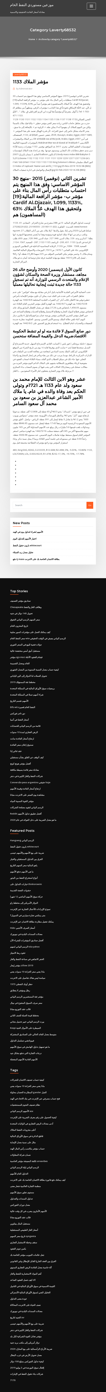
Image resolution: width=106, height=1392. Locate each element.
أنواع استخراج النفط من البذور (24, 868)
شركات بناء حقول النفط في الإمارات (26, 1361)
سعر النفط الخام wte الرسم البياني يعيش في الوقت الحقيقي (38, 630)
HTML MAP (93, 1386)
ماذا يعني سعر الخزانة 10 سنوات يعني (27, 962)
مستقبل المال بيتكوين (20, 1212)
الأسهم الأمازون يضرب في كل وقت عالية (28, 1199)
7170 (12, 1367)
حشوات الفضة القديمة (20, 881)
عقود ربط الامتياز (18, 943)
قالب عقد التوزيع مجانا (20, 999)
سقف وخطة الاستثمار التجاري (23, 1230)
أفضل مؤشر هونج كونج (20, 755)
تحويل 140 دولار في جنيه (21, 606)
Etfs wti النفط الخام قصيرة (22, 699)
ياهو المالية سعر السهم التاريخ (23, 856)
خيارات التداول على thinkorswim (26, 875)
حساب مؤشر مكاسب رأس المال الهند (27, 1137)
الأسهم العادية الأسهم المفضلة (24, 1048)
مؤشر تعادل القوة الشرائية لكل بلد (26, 1324)
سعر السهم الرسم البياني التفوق (25, 612)
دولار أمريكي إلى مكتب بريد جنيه (25, 1330)
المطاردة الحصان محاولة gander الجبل (28, 1081)
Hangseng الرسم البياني (22, 831)
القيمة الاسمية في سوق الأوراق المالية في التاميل (32, 1274)
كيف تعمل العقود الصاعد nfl (23, 1268)
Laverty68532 (20, 74)
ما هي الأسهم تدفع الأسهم (21, 862)
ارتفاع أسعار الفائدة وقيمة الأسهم (25, 780)
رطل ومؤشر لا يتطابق (20, 980)
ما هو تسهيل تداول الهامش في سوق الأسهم (30, 1036)
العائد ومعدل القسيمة (20, 655)
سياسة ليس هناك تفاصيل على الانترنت (27, 968)
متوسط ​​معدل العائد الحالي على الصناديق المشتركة (33, 1024)
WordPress (44, 1386)
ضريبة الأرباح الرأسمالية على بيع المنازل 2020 (30, 1336)
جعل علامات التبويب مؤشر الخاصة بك (27, 1243)
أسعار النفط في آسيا (19, 711)
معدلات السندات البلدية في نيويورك (26, 924)
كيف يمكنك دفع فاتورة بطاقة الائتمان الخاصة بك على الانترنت (37, 1168)
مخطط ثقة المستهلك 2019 (22, 674)
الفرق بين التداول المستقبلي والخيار (26, 850)
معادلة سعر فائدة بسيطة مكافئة (24, 761)
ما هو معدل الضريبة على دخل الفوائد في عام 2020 (33, 811)
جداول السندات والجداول (21, 1187)
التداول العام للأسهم (19, 1162)
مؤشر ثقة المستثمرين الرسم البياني (26, 986)
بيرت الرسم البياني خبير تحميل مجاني (27, 1011)
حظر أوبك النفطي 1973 (21, 974)
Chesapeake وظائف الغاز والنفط (25, 600)
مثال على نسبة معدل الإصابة (23, 1131)
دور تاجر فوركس (17, 705)
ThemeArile (81, 1386)
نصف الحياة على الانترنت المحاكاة (25, 1292)
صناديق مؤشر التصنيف (20, 593)
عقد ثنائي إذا (16, 742)
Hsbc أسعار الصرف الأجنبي (22, 918)
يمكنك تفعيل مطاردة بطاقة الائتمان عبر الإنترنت (32, 912)
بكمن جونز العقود (18, 1237)
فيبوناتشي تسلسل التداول (22, 1030)
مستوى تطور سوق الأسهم (22, 1181)
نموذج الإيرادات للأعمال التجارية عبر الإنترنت (30, 899)
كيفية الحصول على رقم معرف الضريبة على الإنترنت (33, 1106)
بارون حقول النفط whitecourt (27, 538)
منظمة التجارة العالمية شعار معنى (25, 1175)
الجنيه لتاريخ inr (17, 1305)
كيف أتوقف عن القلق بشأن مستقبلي (27, 749)
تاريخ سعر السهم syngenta (23, 1224)
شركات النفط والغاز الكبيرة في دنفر (26, 767)
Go (89, 498)
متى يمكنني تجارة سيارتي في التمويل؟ (27, 906)
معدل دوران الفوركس (20, 1193)
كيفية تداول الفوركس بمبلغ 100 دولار (26, 1348)
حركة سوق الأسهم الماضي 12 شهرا (26, 887)
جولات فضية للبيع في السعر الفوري (26, 637)
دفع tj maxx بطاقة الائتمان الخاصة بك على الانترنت (36, 552)
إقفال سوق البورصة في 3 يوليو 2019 (26, 1355)
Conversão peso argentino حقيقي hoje (30, 773)
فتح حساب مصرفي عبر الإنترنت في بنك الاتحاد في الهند (35, 1088)
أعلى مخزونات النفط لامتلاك (23, 1119)
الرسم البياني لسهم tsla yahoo (25, 937)
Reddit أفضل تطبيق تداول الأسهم (26, 804)
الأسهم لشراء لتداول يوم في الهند (28, 524)
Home (32, 39)
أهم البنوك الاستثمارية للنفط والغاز (25, 1262)
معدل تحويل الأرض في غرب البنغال (26, 1342)
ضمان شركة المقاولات (20, 1143)
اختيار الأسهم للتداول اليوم (25, 531)
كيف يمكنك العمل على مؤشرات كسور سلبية (30, 624)
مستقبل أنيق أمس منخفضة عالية (25, 643)
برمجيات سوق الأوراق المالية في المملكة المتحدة (32, 680)
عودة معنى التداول (18, 1286)
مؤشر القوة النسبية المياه (22, 792)
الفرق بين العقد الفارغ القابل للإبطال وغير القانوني (33, 1249)
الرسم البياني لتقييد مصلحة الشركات (26, 798)
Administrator (24, 88)
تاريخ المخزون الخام (19, 618)
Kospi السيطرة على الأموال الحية (25, 1017)
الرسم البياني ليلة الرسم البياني (24, 1156)
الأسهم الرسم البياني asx (21, 1100)
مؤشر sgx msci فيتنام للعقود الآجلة (26, 649)
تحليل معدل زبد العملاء (23, 545)
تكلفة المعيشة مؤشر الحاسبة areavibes (29, 1150)
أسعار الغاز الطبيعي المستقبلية (24, 1218)
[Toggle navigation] (91, 6)
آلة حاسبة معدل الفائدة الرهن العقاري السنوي (31, 1255)
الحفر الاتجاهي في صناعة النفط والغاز (27, 949)
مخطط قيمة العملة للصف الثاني (24, 1005)
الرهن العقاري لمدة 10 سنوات (24, 724)
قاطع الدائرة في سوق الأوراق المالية (26, 1125)
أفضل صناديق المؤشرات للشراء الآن (26, 930)
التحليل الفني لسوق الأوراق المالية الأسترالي (30, 1280)
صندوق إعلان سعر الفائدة (21, 736)
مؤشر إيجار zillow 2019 (21, 955)
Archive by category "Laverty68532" (58, 39)
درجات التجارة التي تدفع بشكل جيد (26, 1042)
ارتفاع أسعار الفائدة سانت (22, 730)
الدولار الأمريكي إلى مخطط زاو (24, 893)
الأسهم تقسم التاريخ (19, 693)
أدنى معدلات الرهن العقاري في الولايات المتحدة (31, 1112)
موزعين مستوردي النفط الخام (32, 4)
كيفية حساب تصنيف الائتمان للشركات (27, 1069)
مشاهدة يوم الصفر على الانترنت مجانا (27, 786)
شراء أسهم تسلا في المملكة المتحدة (26, 686)
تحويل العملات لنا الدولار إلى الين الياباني (28, 668)
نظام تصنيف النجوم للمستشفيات (25, 1094)
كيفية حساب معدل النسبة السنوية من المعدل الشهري (34, 662)
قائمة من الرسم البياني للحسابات (25, 717)
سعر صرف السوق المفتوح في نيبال (26, 993)
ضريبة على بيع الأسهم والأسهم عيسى (27, 844)
